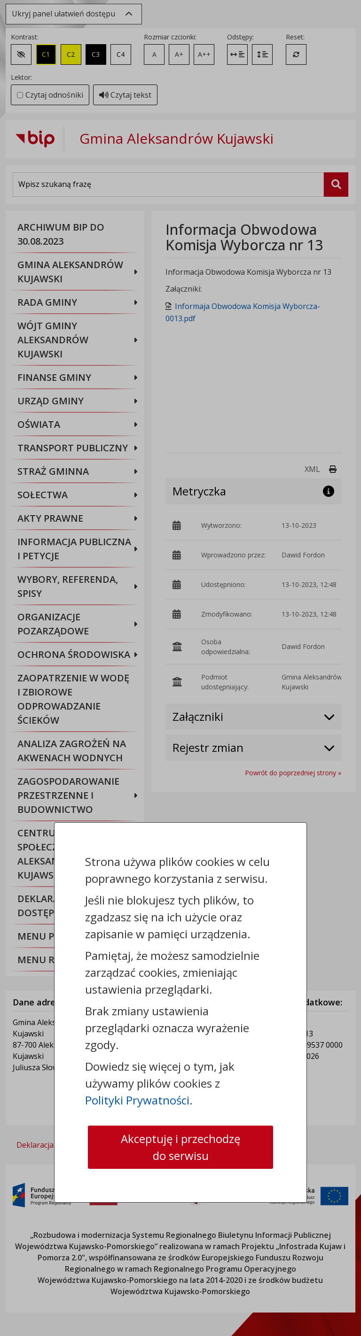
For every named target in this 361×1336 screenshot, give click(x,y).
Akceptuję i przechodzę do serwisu (180, 1147)
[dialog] (180, 668)
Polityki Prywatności (137, 1100)
